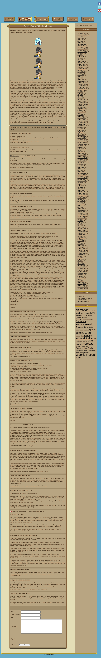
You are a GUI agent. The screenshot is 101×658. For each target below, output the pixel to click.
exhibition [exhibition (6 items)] (90, 327)
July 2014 (80, 239)
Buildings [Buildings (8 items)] (79, 315)
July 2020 (80, 128)
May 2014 (80, 242)
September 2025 (82, 35)
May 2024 (80, 58)
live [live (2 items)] (95, 338)
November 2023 (82, 67)
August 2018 (81, 164)
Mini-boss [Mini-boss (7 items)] (79, 341)
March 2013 (81, 264)
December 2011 (82, 287)
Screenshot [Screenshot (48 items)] (81, 348)
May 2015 (80, 224)
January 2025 (82, 46)
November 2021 (82, 104)
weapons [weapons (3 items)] (86, 352)
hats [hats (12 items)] (82, 336)
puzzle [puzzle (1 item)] (83, 346)
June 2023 (81, 75)
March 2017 (81, 190)
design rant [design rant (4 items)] (84, 317)
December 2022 (82, 84)
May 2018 (80, 168)
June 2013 (81, 259)
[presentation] (34, 639)
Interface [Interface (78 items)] (89, 338)
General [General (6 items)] (86, 333)
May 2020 (80, 132)
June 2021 (81, 112)
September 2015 (82, 218)
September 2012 (82, 273)
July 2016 (80, 202)
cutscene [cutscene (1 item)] (78, 317)
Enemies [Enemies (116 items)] (81, 321)
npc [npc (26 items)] (91, 341)
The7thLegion (14, 156)
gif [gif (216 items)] (90, 332)
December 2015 (82, 213)
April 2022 (81, 96)
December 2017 (82, 176)
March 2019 (81, 153)
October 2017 (82, 179)
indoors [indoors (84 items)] (80, 338)
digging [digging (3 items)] (91, 319)
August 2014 (81, 238)
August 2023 (81, 72)
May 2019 (80, 150)
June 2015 (81, 222)
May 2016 (80, 205)
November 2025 (82, 33)
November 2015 (82, 215)
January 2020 (82, 138)
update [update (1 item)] (81, 352)
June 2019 (81, 148)
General (80, 296)
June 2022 (81, 93)
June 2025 (81, 38)
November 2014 (82, 233)
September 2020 (82, 125)
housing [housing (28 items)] (88, 335)
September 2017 (82, 181)
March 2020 (81, 135)
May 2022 (80, 95)
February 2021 (82, 118)
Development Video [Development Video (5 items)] (82, 319)
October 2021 (82, 105)
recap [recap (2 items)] (86, 346)
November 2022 (82, 85)
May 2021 (80, 113)
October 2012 (82, 271)
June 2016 (81, 204)
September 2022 (82, 89)
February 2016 (82, 210)
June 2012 (81, 278)
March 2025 (81, 42)
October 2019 (82, 142)
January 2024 (82, 64)
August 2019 (81, 145)
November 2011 (82, 288)
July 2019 (80, 147)
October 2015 (82, 216)
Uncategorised (82, 299)
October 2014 (82, 234)
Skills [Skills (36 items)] (90, 348)
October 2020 (82, 124)
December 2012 (82, 268)
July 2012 (80, 276)
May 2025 (80, 39)
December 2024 (82, 47)
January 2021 (82, 119)
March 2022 (81, 98)
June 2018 (81, 167)
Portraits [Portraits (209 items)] (88, 343)
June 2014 (81, 241)
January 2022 (82, 101)
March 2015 (81, 227)
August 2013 (81, 256)
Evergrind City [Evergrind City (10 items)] (81, 327)
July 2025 (80, 36)
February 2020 (82, 136)
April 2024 (81, 59)
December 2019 (82, 139)
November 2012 (82, 270)
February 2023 (82, 81)
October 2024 (82, 50)
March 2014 (81, 245)
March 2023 (81, 79)
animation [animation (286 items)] (82, 310)
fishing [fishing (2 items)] (77, 330)
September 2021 (82, 107)
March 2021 (81, 116)
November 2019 (82, 141)
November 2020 (82, 122)
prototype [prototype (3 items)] (78, 346)
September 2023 (82, 70)
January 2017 (82, 193)
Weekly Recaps (82, 301)
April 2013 (81, 262)
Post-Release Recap (84, 298)
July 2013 (80, 258)
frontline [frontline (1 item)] (81, 330)
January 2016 (82, 211)
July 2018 (80, 165)
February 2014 (82, 247)
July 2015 (80, 221)
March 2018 (81, 171)
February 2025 (82, 44)
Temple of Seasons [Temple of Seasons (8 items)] (83, 350)
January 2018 (82, 175)
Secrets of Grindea (22, 127)
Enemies (52, 127)
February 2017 (82, 191)
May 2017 (80, 187)
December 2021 (82, 102)
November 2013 (82, 251)
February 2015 (82, 228)
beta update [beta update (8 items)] (85, 313)
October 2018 (82, 161)
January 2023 (82, 82)
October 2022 (82, 87)
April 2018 (81, 170)
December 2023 (82, 65)
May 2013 (80, 261)
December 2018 (82, 158)
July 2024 (80, 55)
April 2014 (81, 244)
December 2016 (82, 195)
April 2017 (81, 188)
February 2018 (82, 173)
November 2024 (82, 49)
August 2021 (81, 108)
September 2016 (82, 199)
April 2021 (81, 115)
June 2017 (81, 185)
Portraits (57, 127)
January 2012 (82, 285)
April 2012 (81, 281)
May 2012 (80, 279)
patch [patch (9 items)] (78, 344)
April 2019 (81, 152)
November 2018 (82, 159)
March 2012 (81, 282)
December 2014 (82, 231)
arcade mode (45, 127)
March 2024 (81, 61)
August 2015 (81, 219)
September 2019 (82, 144)
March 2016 (81, 208)
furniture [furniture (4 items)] (86, 330)
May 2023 (80, 76)
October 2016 (82, 198)
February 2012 (82, 284)
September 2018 (82, 162)
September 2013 (82, 254)
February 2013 (82, 265)
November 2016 (82, 196)
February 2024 (82, 62)
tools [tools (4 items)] (91, 350)
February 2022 (82, 99)
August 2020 (81, 127)
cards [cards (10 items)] (85, 315)
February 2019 (82, 155)
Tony (11, 336)
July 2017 (80, 184)
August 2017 (81, 182)
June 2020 (81, 130)
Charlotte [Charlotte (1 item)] (89, 315)
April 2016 (81, 207)
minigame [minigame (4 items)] (86, 341)
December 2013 (82, 250)
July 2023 (80, 73)
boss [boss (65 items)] (92, 313)
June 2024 (81, 56)
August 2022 (81, 90)
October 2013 (82, 253)
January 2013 (82, 267)
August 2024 (81, 53)
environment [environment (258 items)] (84, 324)
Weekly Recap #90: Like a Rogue (38, 26)
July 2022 (80, 92)
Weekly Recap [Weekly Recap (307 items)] (85, 354)
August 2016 (81, 201)
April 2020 (81, 133)
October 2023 (82, 69)
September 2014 (82, 236)
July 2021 (80, 110)
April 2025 (81, 41)
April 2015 (81, 225)
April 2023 (81, 78)
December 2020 (82, 121)
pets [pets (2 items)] (81, 344)
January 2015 (82, 230)
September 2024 (82, 52)
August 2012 (81, 274)
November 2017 (82, 178)
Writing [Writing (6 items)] (78, 357)
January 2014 (82, 248)
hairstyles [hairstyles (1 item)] (78, 335)
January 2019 (82, 156)
